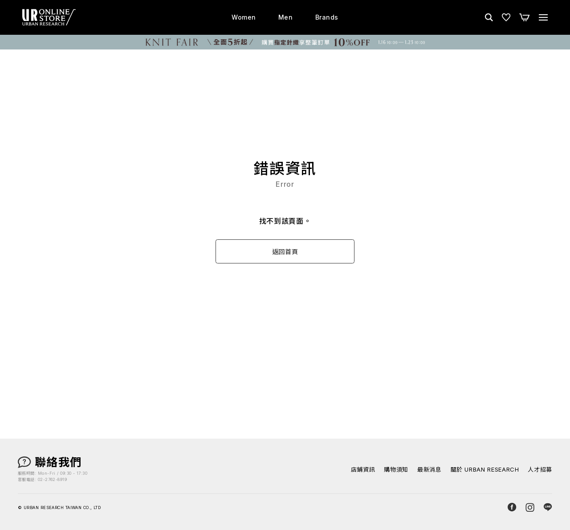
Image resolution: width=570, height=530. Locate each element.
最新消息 (429, 469)
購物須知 (396, 469)
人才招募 (540, 469)
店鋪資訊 (363, 469)
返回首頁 (285, 251)
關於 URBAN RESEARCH (485, 469)
